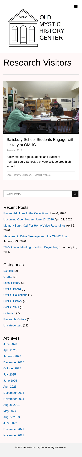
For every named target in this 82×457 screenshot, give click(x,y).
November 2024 (13, 399)
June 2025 (10, 380)
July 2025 (9, 374)
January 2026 (12, 356)
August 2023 (11, 417)
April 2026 (9, 350)
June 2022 (10, 423)
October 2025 (12, 368)
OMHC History (12, 301)
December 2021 (13, 429)
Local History (13, 175)
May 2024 (9, 411)
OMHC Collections (15, 295)
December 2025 (13, 362)
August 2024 (11, 404)
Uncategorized (12, 325)
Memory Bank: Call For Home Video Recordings (34, 225)
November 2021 (13, 435)
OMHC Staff (11, 307)
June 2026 (10, 344)
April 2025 (9, 386)
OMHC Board (12, 289)
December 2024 (13, 392)
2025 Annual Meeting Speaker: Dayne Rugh (32, 247)
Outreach (26, 175)
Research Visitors (41, 175)
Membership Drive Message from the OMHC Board (36, 236)
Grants (7, 276)
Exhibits (8, 270)
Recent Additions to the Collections (25, 213)
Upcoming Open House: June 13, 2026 (28, 219)
